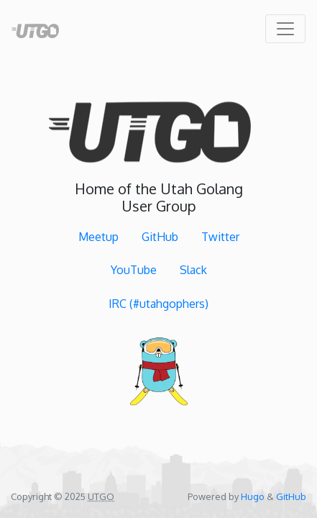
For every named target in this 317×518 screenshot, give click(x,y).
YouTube (134, 270)
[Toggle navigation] (285, 28)
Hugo (253, 496)
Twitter (220, 237)
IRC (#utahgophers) (158, 303)
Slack (193, 270)
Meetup (98, 237)
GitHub (160, 237)
